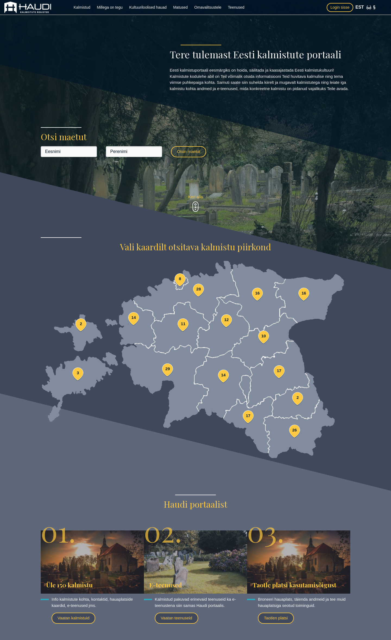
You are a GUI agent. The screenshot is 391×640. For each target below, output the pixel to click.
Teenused (236, 7)
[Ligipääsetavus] (369, 7)
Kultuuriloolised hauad (148, 7)
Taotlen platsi (276, 618)
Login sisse (339, 7)
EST (359, 7)
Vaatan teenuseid (176, 618)
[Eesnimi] (69, 151)
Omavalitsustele (208, 7)
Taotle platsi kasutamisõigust (294, 585)
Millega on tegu (110, 7)
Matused (180, 7)
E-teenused (165, 585)
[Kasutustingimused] (374, 7)
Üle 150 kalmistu (69, 585)
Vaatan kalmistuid (73, 618)
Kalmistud (82, 7)
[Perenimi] (134, 151)
